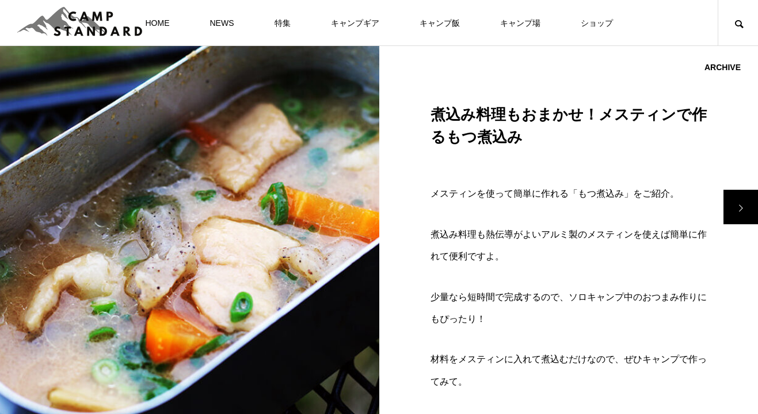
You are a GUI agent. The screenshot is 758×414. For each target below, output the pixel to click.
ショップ (597, 23)
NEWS (222, 23)
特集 (283, 23)
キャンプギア (355, 23)
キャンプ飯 (440, 23)
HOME (158, 23)
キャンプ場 (520, 23)
